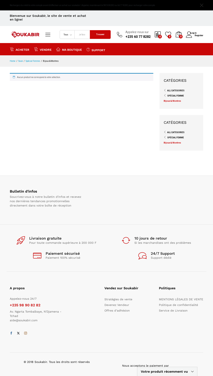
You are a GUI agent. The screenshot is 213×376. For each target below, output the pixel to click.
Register (199, 35)
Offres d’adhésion (117, 310)
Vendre (43, 49)
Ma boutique (69, 49)
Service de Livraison (173, 310)
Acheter (19, 49)
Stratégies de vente (118, 299)
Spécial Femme (175, 96)
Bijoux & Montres (172, 101)
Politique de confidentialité (178, 305)
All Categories (176, 90)
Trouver (100, 34)
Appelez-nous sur (137, 32)
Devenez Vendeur (116, 305)
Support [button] (96, 49)
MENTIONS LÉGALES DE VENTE (181, 299)
